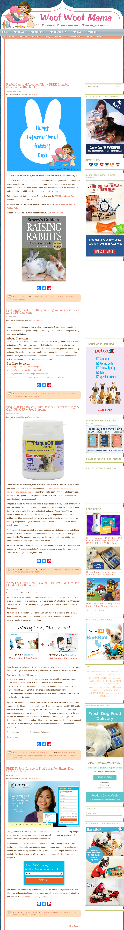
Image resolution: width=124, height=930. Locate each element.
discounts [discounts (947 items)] (94, 677)
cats (56, 569)
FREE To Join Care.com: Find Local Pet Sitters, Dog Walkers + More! (40, 770)
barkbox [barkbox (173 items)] (102, 672)
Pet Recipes (36, 37)
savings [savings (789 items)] (97, 692)
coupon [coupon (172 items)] (91, 675)
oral (28, 572)
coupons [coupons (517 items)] (98, 674)
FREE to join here (28, 897)
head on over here (66, 495)
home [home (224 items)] (117, 684)
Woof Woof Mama (62, 14)
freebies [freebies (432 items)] (92, 681)
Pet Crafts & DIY (58, 32)
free (51, 296)
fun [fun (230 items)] (114, 681)
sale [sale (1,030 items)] (90, 692)
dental (66, 569)
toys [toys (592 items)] (120, 693)
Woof (25, 296)
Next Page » (74, 926)
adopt (42, 296)
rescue (22, 299)
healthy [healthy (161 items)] (107, 684)
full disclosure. (38, 94)
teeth (37, 572)
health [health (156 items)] (103, 684)
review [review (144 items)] (120, 690)
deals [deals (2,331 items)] (110, 674)
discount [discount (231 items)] (117, 675)
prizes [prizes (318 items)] (102, 690)
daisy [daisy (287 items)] (104, 675)
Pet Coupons (37, 32)
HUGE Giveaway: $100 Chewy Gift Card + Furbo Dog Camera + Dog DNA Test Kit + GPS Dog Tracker (104, 540)
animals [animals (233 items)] (97, 672)
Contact (89, 37)
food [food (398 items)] (114, 678)
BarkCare (13, 613)
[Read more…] (12, 737)
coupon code (18, 755)
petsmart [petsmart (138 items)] (118, 687)
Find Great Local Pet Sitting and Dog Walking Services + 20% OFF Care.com (42, 311)
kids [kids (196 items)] (121, 684)
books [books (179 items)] (107, 672)
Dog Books (23, 37)
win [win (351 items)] (108, 696)
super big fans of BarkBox (55, 597)
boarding (46, 393)
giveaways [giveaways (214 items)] (97, 684)
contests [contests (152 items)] (120, 671)
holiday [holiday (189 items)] (112, 684)
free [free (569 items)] (118, 678)
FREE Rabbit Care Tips (64, 196)
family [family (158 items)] (110, 678)
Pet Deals (19, 32)
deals (58, 393)
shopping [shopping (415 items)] (105, 693)
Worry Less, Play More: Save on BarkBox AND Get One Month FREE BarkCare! (42, 584)
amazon (46, 569)
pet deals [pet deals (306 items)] (98, 687)
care (47, 296)
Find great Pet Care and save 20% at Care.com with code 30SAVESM (36, 377)
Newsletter (58, 37)
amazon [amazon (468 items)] (90, 671)
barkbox (67, 752)
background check (50, 912)
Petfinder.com (57, 213)
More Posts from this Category (98, 610)
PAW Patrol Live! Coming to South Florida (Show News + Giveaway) (103, 604)
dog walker (68, 912)
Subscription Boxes (39, 752)
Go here (12, 679)
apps (61, 752)
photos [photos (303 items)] (89, 690)
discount (32, 755)
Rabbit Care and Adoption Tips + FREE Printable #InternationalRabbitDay (37, 86)
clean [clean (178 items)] (116, 672)
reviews (35, 915)
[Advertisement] (64, 59)
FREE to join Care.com (41, 832)
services (21, 396)
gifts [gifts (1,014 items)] (118, 680)
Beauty (47, 37)
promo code (17, 757)
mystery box (66, 755)
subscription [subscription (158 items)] (113, 693)
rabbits (16, 299)
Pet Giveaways (9, 37)
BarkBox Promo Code (21, 683)
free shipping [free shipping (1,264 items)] (104, 680)
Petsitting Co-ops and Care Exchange (24, 367)
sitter (42, 915)
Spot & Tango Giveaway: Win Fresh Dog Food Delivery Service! (104, 573)
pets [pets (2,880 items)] (113, 686)
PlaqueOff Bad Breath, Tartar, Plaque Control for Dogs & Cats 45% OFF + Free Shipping (42, 408)
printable (70, 296)
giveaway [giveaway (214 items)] (90, 684)
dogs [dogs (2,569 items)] (103, 677)
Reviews (77, 32)
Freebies (92, 32)
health (22, 572)
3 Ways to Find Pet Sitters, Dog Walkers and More (29, 374)
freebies (57, 296)
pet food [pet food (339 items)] (106, 687)
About (98, 37)
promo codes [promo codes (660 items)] (111, 689)
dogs (63, 393)
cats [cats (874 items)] (112, 671)
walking (36, 396)
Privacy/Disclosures (74, 37)
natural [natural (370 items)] (92, 687)
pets (63, 296)
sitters (29, 396)
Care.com (76, 327)
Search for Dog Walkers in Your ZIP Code (25, 370)
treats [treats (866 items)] (103, 695)
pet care (23, 915)
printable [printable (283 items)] (96, 690)
